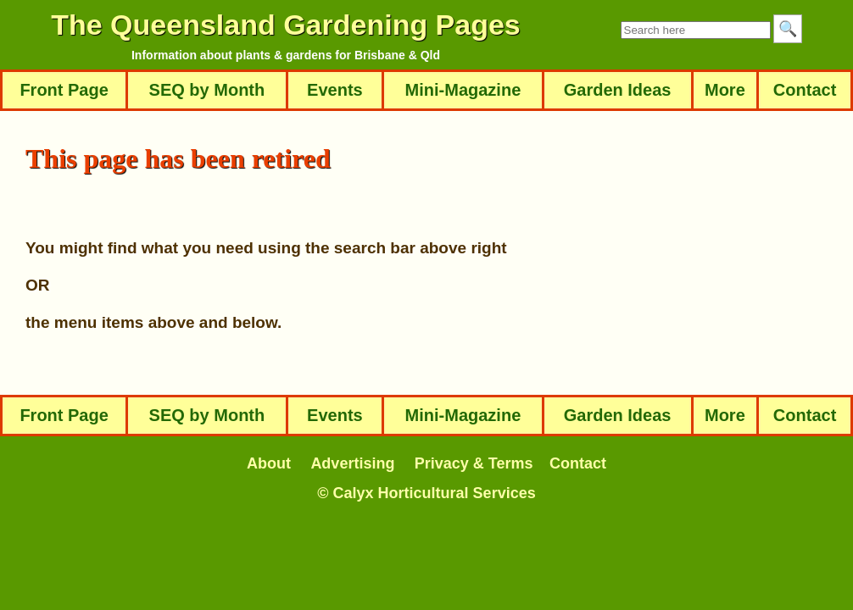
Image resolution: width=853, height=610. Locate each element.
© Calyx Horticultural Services (426, 493)
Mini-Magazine (463, 89)
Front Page (64, 89)
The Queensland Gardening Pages (286, 24)
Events (335, 89)
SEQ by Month (207, 89)
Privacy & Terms (474, 463)
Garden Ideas (618, 89)
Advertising (352, 463)
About (269, 463)
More (725, 89)
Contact (804, 89)
